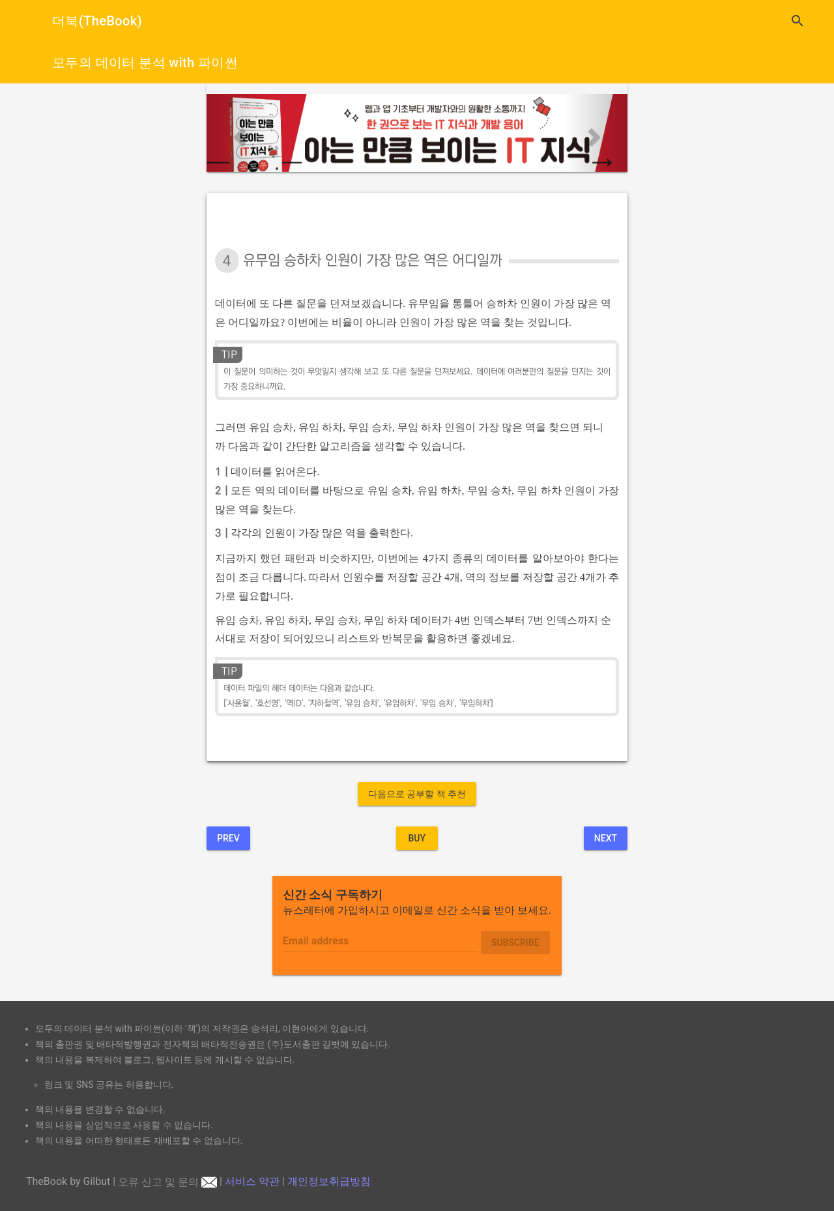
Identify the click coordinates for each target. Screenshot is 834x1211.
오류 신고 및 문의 (167, 1182)
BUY (416, 838)
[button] (238, 133)
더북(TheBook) (97, 21)
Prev (228, 838)
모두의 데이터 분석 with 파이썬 (145, 62)
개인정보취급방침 (329, 1182)
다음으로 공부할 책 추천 (417, 794)
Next (605, 838)
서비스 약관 (252, 1182)
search (797, 21)
